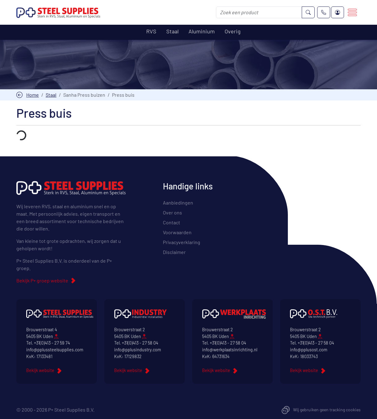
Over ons (172, 212)
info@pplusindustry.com (137, 349)
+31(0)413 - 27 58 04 (140, 343)
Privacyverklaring (181, 242)
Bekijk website (40, 370)
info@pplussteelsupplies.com (54, 349)
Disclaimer (174, 252)
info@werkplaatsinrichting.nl (229, 349)
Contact (171, 222)
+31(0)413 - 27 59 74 (52, 343)
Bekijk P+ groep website (42, 280)
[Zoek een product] (259, 12)
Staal (51, 95)
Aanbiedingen (178, 202)
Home (32, 95)
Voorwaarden (177, 232)
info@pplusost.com (308, 349)
